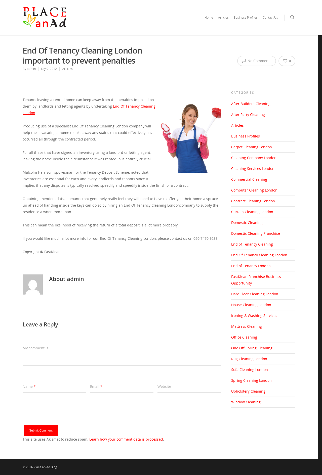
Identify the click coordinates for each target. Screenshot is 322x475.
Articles (223, 17)
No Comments (256, 60)
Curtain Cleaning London (252, 211)
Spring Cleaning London (251, 380)
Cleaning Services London (252, 168)
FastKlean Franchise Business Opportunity (256, 280)
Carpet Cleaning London (251, 147)
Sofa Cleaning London (249, 369)
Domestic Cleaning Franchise (255, 233)
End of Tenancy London (251, 265)
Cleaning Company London (253, 157)
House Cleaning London (251, 304)
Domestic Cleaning (247, 222)
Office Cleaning (244, 337)
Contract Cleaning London (253, 201)
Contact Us (270, 17)
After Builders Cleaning (250, 103)
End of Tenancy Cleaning (252, 244)
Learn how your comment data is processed (126, 439)
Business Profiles (246, 17)
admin (31, 69)
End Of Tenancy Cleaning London (259, 255)
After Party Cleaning (248, 114)
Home (209, 17)
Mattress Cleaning (246, 326)
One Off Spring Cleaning (251, 348)
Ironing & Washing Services (254, 315)
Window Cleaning (246, 402)
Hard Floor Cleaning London (254, 294)
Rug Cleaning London (249, 358)
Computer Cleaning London (254, 190)
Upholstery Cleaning (248, 391)
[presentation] (61, 415)
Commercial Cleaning (249, 179)
